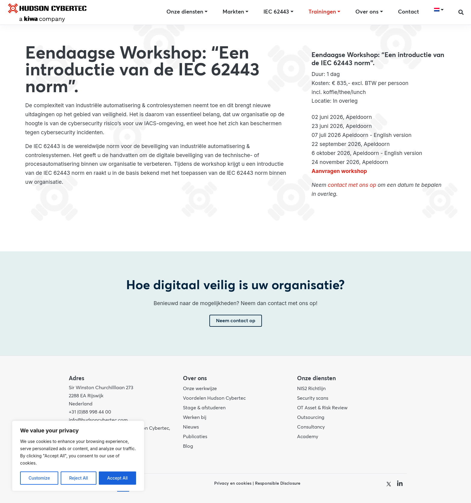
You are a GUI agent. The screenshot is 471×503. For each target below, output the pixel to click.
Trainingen (322, 12)
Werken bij (194, 417)
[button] (461, 12)
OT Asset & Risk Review (322, 407)
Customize (39, 477)
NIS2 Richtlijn (311, 388)
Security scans (312, 398)
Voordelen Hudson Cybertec (214, 398)
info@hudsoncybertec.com (98, 420)
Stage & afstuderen (204, 407)
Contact (408, 12)
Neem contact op (235, 320)
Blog (188, 446)
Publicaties (195, 436)
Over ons (366, 12)
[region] (78, 456)
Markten (233, 12)
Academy (307, 436)
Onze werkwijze (200, 388)
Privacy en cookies (232, 483)
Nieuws (191, 427)
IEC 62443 (276, 12)
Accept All (117, 477)
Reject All (78, 477)
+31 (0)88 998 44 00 (90, 412)
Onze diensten (184, 12)
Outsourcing (310, 417)
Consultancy (311, 427)
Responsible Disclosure (277, 483)
